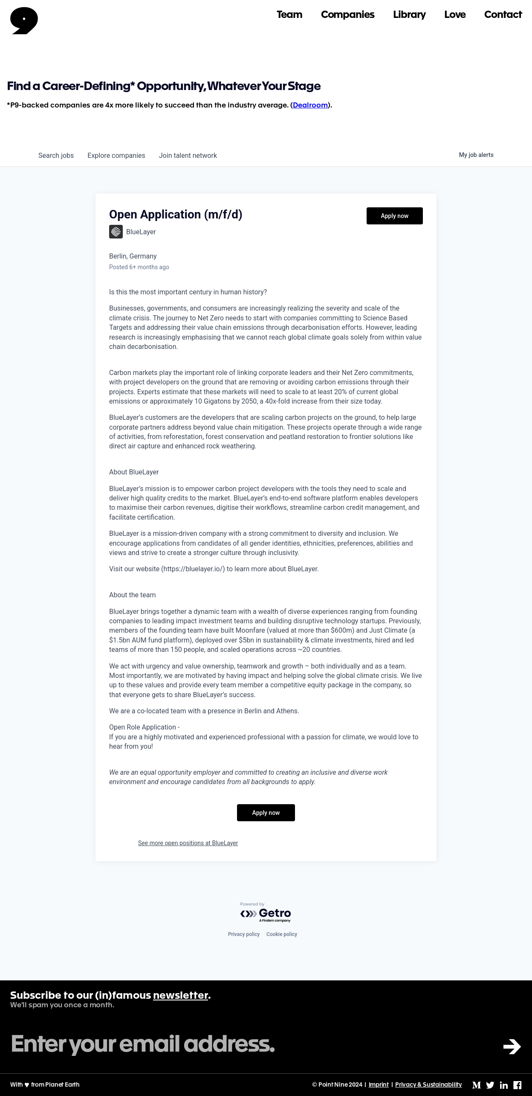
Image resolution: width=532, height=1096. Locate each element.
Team (289, 15)
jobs (56, 155)
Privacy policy (244, 934)
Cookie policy (281, 934)
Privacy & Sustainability (428, 1085)
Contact (503, 15)
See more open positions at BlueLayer (188, 843)
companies (116, 155)
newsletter (180, 996)
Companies (347, 15)
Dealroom (310, 105)
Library (409, 15)
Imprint (379, 1085)
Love (455, 15)
